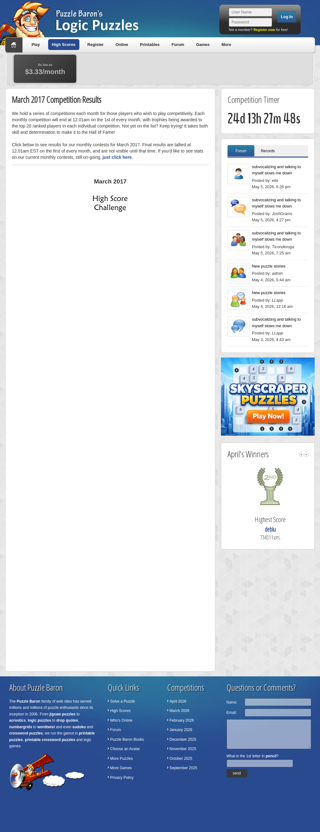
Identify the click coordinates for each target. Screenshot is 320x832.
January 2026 (181, 730)
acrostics (17, 720)
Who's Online (121, 720)
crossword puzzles (26, 733)
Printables (150, 44)
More (226, 44)
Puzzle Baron (28, 701)
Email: (232, 712)
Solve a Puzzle (122, 701)
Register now (264, 30)
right (306, 454)
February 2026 (182, 720)
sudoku (79, 727)
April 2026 (178, 701)
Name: (232, 702)
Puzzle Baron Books (127, 739)
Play (36, 44)
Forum (178, 44)
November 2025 (183, 749)
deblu (280, 529)
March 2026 (179, 711)
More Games (121, 768)
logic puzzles (39, 720)
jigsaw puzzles (62, 714)
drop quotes (67, 720)
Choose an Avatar (125, 749)
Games (202, 44)
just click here (117, 157)
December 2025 (183, 739)
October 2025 (181, 758)
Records (268, 151)
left (301, 454)
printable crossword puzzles (50, 740)
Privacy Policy (122, 777)
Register (96, 44)
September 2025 (184, 768)
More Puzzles (121, 758)
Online (122, 44)
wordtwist (46, 727)
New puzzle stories (268, 266)
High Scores (64, 44)
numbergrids (20, 727)
